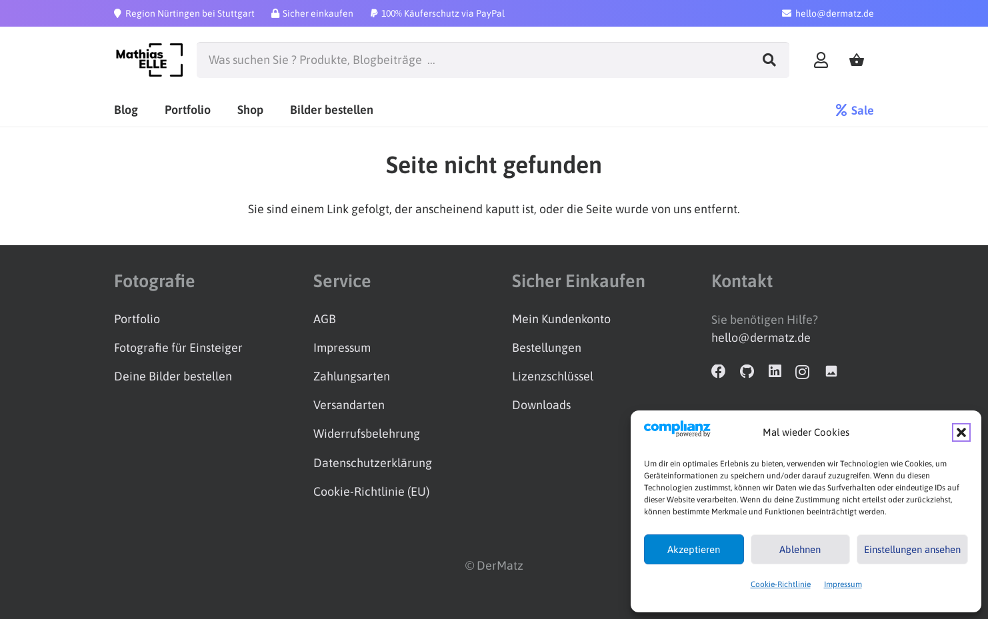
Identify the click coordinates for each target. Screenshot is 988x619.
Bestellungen (546, 347)
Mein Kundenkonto (561, 319)
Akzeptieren (693, 549)
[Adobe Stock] (831, 371)
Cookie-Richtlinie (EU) (371, 491)
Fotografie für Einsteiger (178, 347)
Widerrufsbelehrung (366, 433)
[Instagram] (802, 372)
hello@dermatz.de (761, 337)
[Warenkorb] (856, 60)
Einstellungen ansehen (912, 549)
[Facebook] (718, 371)
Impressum (843, 584)
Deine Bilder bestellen (173, 376)
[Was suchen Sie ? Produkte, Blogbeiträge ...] (493, 60)
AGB (324, 319)
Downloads (541, 405)
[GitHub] (747, 371)
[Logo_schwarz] (148, 60)
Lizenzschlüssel (552, 376)
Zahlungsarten (351, 376)
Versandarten (349, 405)
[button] (961, 432)
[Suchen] (769, 60)
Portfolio (137, 319)
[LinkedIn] (775, 371)
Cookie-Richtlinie (781, 584)
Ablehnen (800, 549)
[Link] (821, 60)
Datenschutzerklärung (372, 463)
